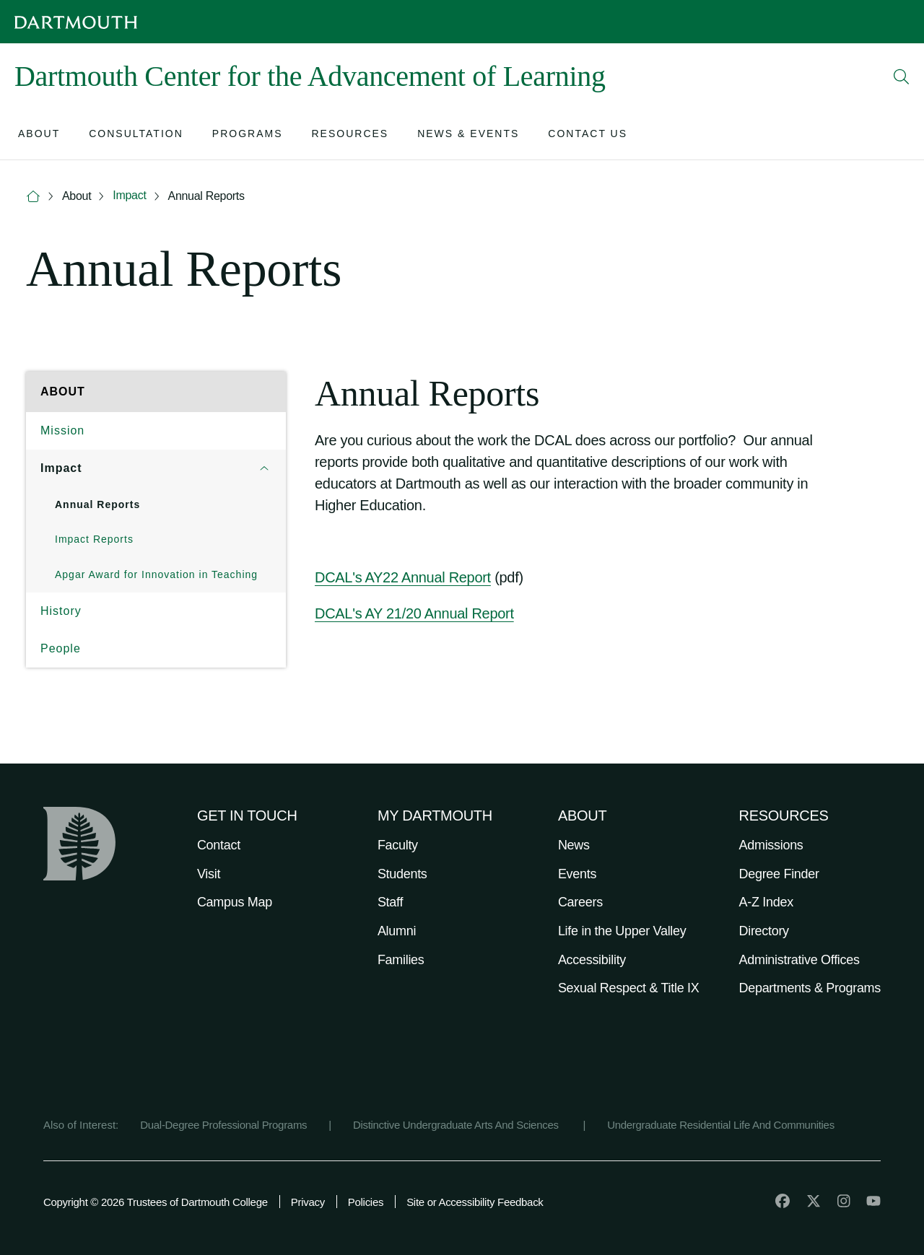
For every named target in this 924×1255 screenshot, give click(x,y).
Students (402, 874)
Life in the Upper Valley (622, 931)
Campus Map (234, 902)
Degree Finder (779, 874)
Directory (764, 931)
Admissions (771, 845)
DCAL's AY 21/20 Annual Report (414, 613)
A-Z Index (766, 902)
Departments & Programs (810, 988)
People (60, 648)
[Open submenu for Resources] (349, 135)
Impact (129, 195)
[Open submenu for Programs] (247, 135)
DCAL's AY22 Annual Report (403, 577)
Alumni (397, 931)
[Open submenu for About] (39, 135)
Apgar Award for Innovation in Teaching (156, 574)
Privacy (308, 1202)
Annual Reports (206, 196)
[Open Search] (902, 76)
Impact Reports (94, 539)
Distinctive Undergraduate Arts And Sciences (457, 1125)
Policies (365, 1202)
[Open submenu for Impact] (264, 468)
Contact (218, 845)
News (574, 845)
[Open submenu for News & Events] (468, 135)
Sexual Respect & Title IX (628, 988)
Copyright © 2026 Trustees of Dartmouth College (155, 1202)
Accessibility (592, 960)
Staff (390, 902)
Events (577, 874)
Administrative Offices (799, 960)
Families (401, 960)
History (61, 611)
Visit (208, 874)
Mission (62, 430)
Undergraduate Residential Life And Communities (720, 1125)
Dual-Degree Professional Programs (223, 1125)
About (76, 196)
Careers (580, 902)
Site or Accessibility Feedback (474, 1202)
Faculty (398, 845)
